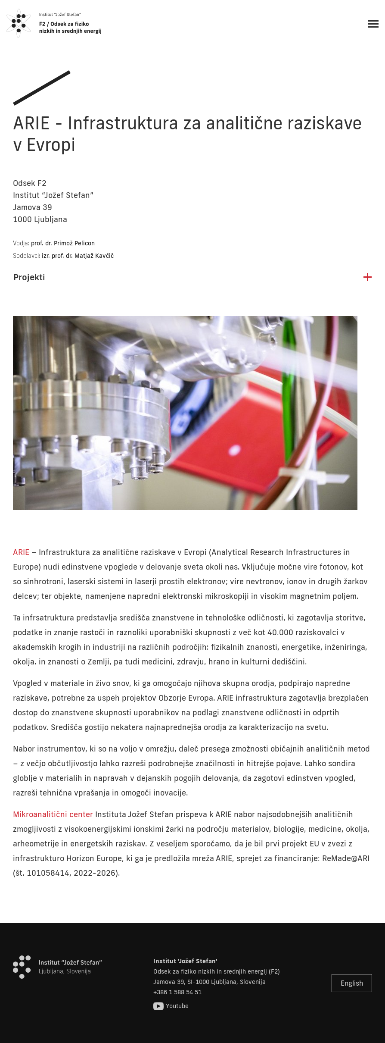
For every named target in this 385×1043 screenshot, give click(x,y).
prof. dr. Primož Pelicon (63, 243)
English (352, 983)
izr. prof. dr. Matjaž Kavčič (78, 256)
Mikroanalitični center (53, 814)
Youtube (171, 1006)
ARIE (21, 552)
